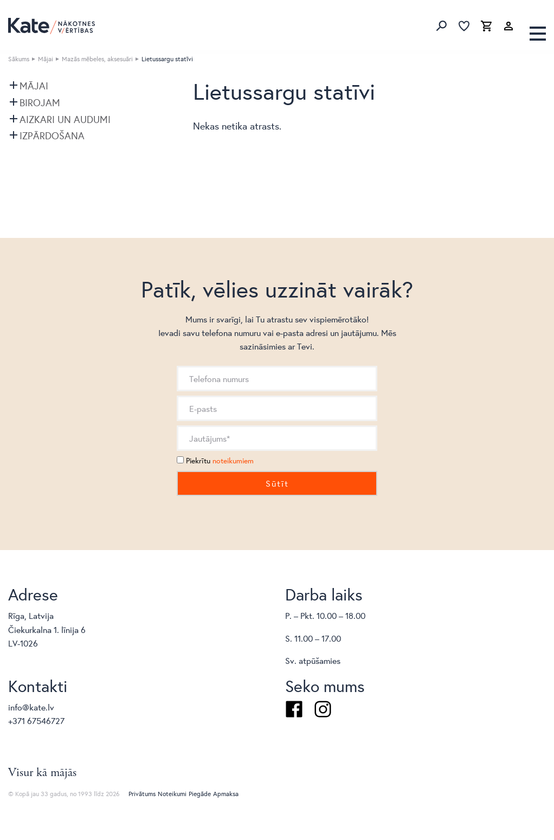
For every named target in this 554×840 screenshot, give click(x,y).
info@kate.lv (31, 707)
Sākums (18, 59)
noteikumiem (233, 461)
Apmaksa (226, 794)
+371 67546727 (36, 720)
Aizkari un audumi (65, 119)
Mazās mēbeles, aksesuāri (97, 59)
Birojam (40, 102)
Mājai (45, 59)
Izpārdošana (52, 135)
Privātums (142, 794)
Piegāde (200, 794)
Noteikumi (172, 794)
